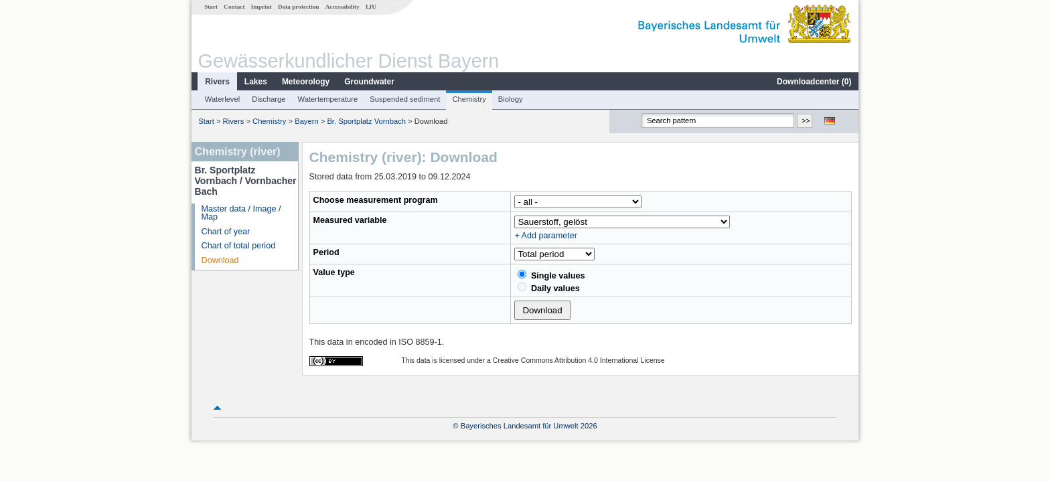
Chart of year (226, 231)
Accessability (342, 6)
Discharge (268, 99)
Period (326, 252)
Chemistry (468, 99)
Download (220, 260)
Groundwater (369, 81)
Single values (551, 275)
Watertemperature (328, 99)
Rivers (217, 81)
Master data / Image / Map (241, 213)
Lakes (255, 81)
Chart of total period (239, 245)
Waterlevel (222, 99)
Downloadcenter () (814, 81)
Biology (510, 99)
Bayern (306, 121)
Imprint (261, 6)
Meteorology (305, 81)
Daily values (548, 288)
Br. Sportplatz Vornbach (366, 121)
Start (211, 6)
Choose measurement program (375, 200)
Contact (234, 6)
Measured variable (350, 220)
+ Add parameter (545, 235)
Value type (334, 272)
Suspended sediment (405, 99)
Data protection (298, 6)
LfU (371, 6)
